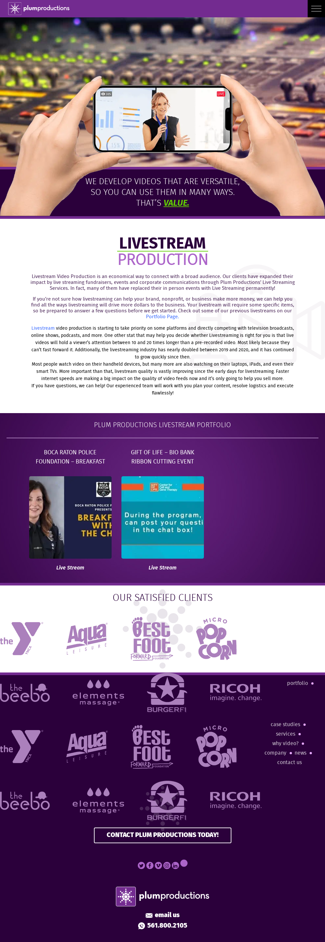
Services (285, 734)
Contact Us (289, 763)
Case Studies (285, 725)
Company (275, 753)
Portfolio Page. (162, 317)
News (300, 753)
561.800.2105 (162, 926)
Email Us (163, 915)
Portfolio (297, 683)
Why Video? (285, 744)
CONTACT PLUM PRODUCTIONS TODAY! (163, 835)
